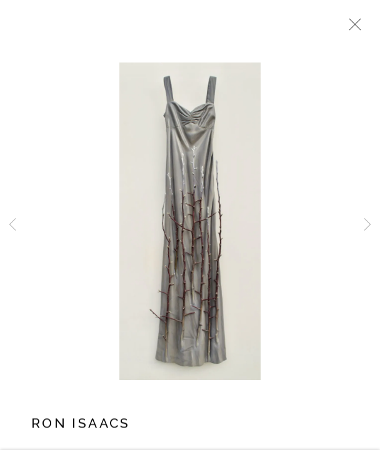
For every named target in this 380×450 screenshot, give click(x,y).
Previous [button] (12, 225)
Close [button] (351, 28)
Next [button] (367, 225)
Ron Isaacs (81, 424)
